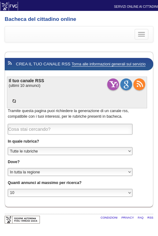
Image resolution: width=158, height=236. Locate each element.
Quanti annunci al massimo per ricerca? (45, 183)
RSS (150, 217)
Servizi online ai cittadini (136, 6)
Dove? (14, 162)
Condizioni (109, 217)
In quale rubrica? (23, 141)
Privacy (128, 217)
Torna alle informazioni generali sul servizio (109, 64)
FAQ (141, 217)
